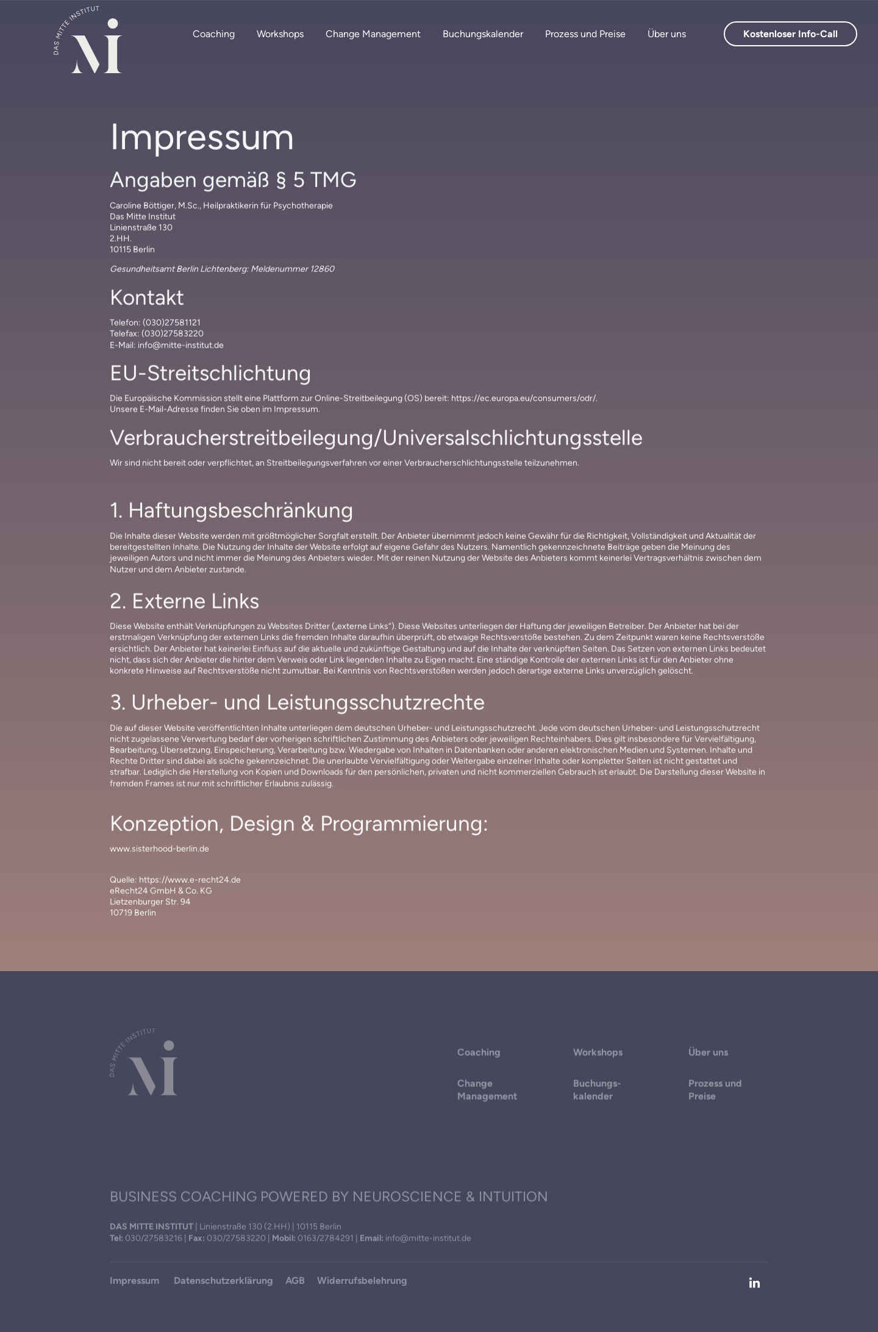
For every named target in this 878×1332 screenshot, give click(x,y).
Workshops (280, 34)
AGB (295, 1281)
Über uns (667, 34)
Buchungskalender (483, 34)
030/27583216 (153, 1238)
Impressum (136, 1281)
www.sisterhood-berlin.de (159, 852)
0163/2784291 (326, 1238)
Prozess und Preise (585, 34)
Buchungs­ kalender (597, 1090)
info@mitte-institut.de (428, 1238)
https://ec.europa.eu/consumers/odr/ (523, 401)
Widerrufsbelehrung (362, 1281)
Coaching (214, 34)
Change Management (373, 34)
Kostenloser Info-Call (790, 34)
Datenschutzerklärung (223, 1281)
